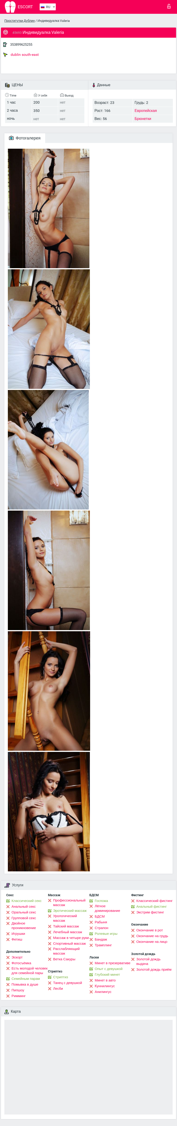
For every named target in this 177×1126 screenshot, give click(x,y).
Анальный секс (24, 906)
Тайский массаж (66, 926)
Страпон (101, 928)
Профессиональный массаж (69, 902)
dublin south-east (21, 54)
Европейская (146, 110)
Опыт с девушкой (109, 969)
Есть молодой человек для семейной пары (29, 970)
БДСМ (100, 916)
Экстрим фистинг (150, 912)
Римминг (19, 996)
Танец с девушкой (67, 983)
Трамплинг (103, 945)
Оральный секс (24, 912)
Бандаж (101, 939)
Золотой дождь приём (153, 969)
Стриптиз (60, 977)
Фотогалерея (25, 138)
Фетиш (17, 939)
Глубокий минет (107, 974)
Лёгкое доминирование (107, 908)
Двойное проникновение (24, 925)
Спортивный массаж (69, 943)
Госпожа (101, 901)
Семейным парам (26, 979)
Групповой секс (24, 918)
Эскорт (17, 957)
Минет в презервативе (112, 963)
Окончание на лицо (152, 942)
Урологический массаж (65, 918)
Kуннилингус (105, 986)
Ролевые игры (106, 934)
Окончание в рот (149, 930)
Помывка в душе (25, 984)
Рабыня (101, 922)
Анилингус (103, 992)
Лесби (58, 989)
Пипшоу (18, 990)
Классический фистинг (154, 901)
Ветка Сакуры (64, 959)
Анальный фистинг (151, 906)
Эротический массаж (70, 911)
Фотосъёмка (21, 963)
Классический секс (26, 901)
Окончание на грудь (152, 936)
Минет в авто (105, 980)
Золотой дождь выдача (148, 961)
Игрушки (18, 934)
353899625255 (21, 45)
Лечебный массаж (67, 932)
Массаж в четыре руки (71, 938)
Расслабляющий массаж (66, 951)
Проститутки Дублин (19, 21)
